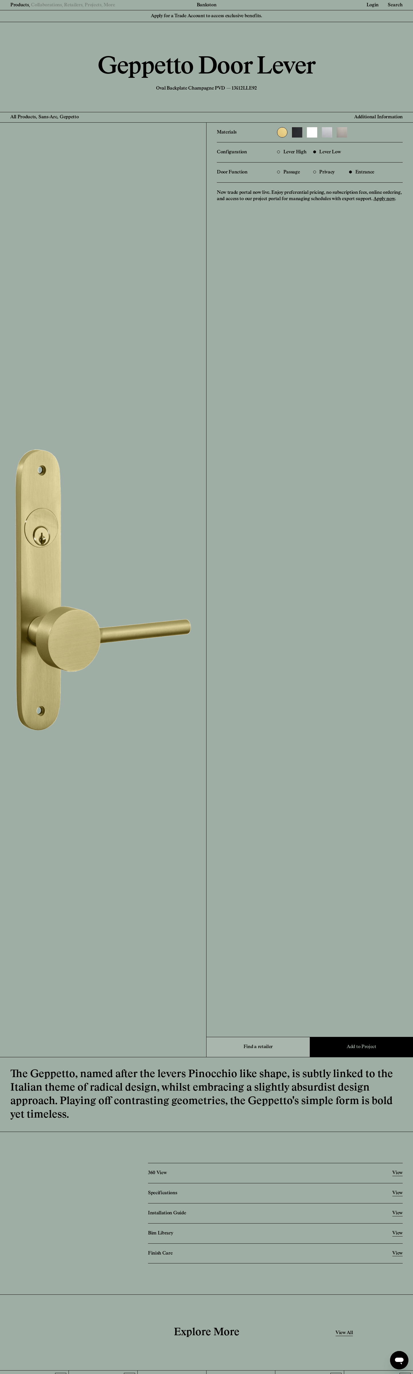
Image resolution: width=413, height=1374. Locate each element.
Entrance (361, 172)
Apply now (384, 199)
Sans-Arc (47, 117)
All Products (23, 117)
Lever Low (327, 152)
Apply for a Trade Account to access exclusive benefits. (206, 16)
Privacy (324, 172)
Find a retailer (258, 1047)
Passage (288, 172)
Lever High (291, 152)
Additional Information (378, 117)
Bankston (206, 5)
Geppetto (69, 117)
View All (344, 1333)
